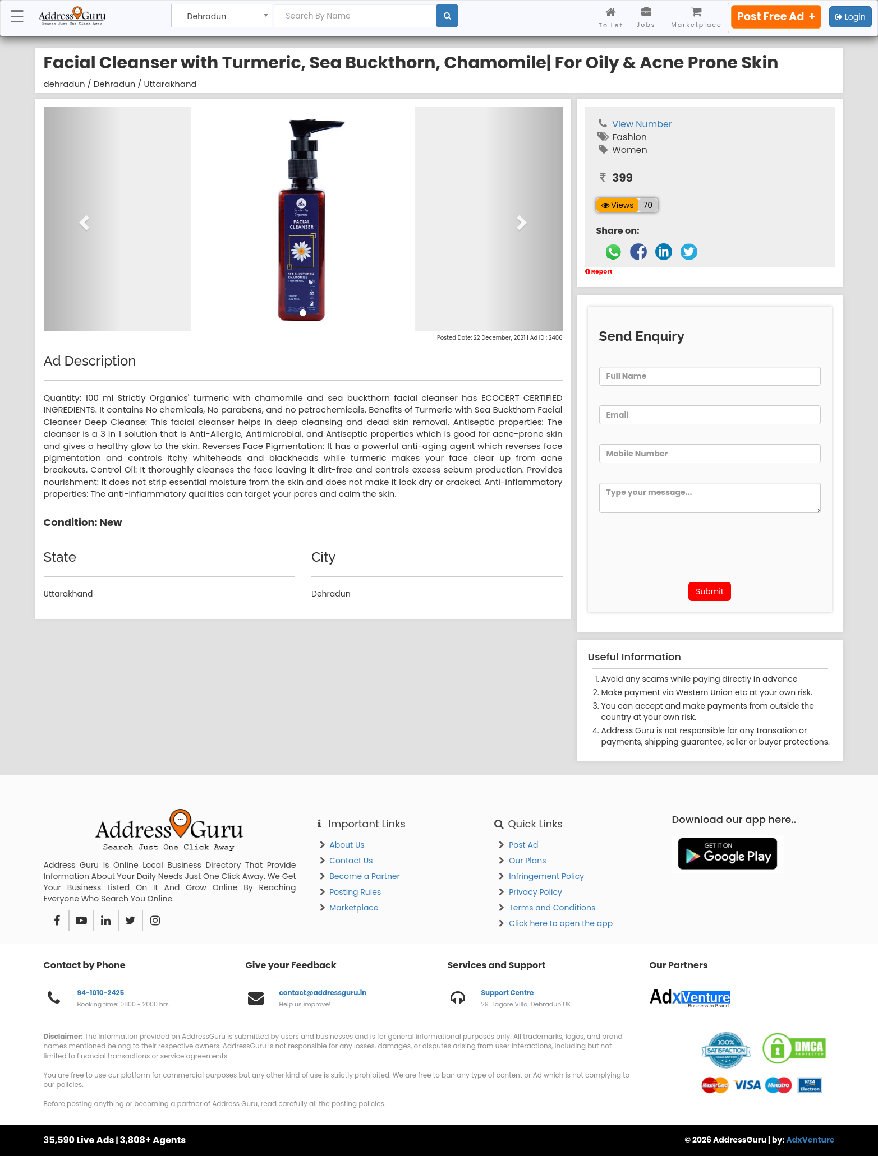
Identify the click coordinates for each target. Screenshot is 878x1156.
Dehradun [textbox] (207, 16)
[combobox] (221, 15)
